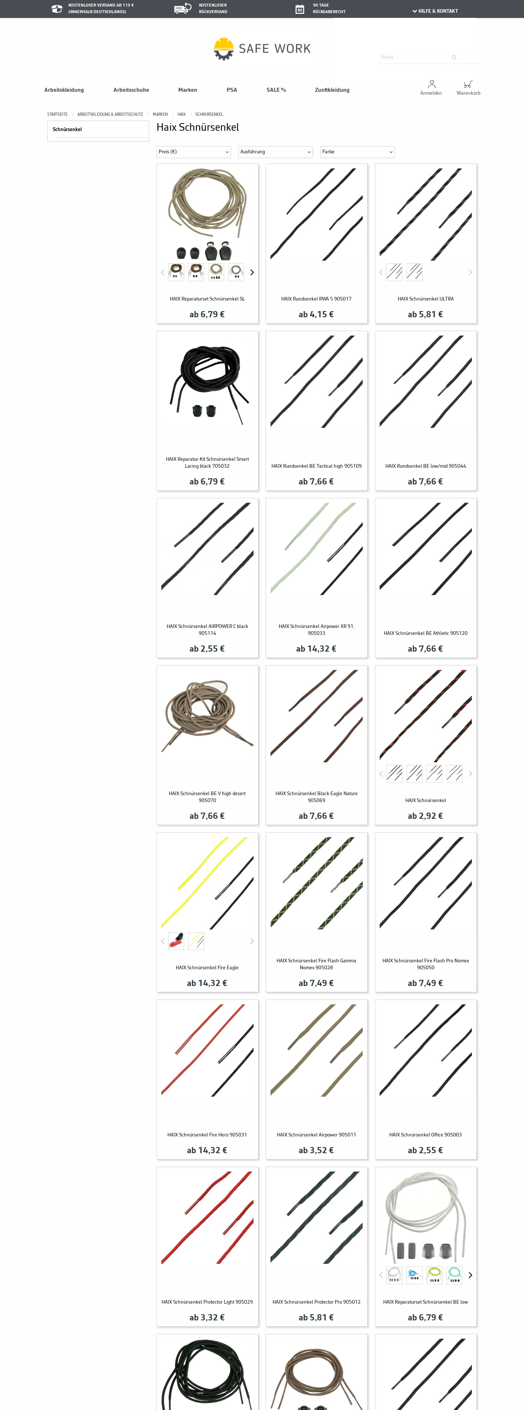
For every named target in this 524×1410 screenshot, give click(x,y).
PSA (232, 90)
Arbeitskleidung (64, 90)
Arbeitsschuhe (131, 90)
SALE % (276, 90)
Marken (187, 90)
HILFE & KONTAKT (434, 11)
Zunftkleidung (332, 90)
